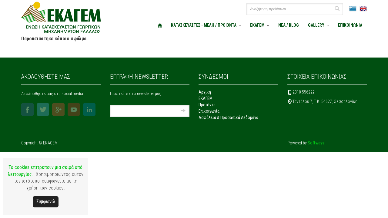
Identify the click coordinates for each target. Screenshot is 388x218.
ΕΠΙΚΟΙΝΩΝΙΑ (350, 25)
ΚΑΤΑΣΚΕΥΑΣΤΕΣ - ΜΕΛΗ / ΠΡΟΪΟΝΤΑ (203, 25)
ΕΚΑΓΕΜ (257, 25)
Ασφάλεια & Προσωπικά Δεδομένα (228, 117)
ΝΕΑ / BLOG (288, 25)
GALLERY (316, 25)
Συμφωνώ (45, 201)
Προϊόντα (207, 104)
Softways (316, 142)
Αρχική (205, 92)
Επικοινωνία (209, 111)
